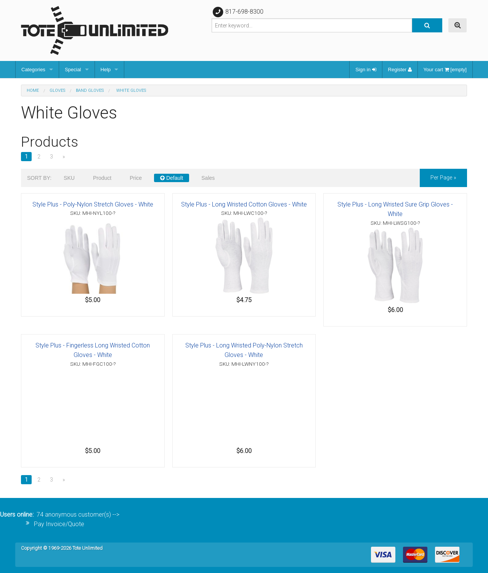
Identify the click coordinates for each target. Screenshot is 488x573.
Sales (208, 178)
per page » (443, 177)
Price (136, 178)
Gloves (57, 90)
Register (400, 69)
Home (33, 90)
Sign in (365, 69)
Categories (33, 69)
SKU (69, 178)
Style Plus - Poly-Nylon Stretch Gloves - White (92, 204)
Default (171, 178)
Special (73, 69)
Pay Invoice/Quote (59, 524)
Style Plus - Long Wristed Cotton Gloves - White (244, 204)
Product (102, 178)
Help (106, 69)
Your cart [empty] (445, 69)
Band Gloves (90, 90)
